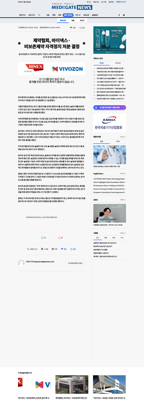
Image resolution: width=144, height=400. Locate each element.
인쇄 (55, 249)
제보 (74, 28)
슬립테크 (95, 15)
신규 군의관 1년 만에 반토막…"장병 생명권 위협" (111, 88)
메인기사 (22, 15)
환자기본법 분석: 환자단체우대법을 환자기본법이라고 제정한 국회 (111, 92)
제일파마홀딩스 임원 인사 (101, 253)
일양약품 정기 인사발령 (100, 250)
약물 (72, 20)
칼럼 (101, 141)
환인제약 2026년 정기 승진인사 (102, 246)
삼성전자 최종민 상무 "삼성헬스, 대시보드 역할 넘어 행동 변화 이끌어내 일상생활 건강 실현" (111, 99)
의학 (59, 15)
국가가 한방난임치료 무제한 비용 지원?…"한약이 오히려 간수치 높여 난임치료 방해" (111, 85)
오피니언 (86, 15)
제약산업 (63, 20)
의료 (47, 15)
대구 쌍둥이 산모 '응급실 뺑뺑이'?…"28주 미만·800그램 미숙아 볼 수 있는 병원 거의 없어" (111, 78)
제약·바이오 (68, 15)
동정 (113, 238)
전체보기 (122, 137)
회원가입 (96, 2)
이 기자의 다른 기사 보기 (75, 263)
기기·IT (77, 15)
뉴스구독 (103, 2)
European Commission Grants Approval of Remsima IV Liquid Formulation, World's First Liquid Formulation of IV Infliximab (109, 192)
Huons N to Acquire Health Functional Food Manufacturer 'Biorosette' (109, 189)
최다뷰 (102, 63)
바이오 (82, 20)
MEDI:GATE (121, 1)
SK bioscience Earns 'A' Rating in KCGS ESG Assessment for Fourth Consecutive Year (109, 185)
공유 (83, 28)
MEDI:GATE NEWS (72, 6)
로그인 (89, 2)
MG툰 (118, 141)
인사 (97, 238)
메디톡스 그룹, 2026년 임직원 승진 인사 (105, 256)
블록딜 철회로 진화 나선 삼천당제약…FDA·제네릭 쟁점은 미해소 (111, 95)
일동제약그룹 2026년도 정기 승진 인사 (104, 243)
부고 (122, 238)
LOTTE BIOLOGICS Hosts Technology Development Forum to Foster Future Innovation (109, 179)
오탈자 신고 (33, 249)
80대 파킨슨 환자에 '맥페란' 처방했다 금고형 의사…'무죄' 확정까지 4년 (111, 68)
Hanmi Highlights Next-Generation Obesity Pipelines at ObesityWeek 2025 (109, 182)
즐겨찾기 (111, 2)
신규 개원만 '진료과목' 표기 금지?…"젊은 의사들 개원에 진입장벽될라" (111, 82)
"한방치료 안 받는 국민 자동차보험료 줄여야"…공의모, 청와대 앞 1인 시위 (111, 72)
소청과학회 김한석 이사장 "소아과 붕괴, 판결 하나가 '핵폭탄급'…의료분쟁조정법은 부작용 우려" (111, 75)
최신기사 (31, 15)
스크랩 (46, 249)
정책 (53, 15)
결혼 (105, 238)
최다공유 (118, 63)
